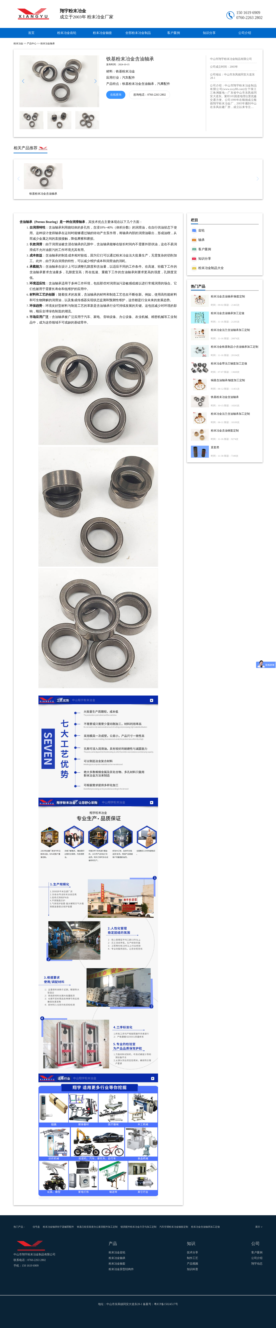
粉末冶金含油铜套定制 (225, 430)
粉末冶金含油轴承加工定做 (227, 313)
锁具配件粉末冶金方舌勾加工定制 (138, 1226)
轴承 (198, 239)
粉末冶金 (18, 43)
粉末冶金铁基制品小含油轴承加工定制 (234, 346)
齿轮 (198, 230)
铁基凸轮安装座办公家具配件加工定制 (97, 1226)
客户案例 (173, 33)
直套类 (215, 447)
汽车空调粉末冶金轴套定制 (173, 1226)
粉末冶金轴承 (47, 43)
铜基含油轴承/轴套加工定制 (228, 380)
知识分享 (209, 33)
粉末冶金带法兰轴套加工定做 (229, 363)
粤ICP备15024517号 (166, 1304)
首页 (31, 33)
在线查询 (115, 94)
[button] (95, 81)
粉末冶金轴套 (102, 33)
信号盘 (36, 1226)
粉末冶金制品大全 (207, 268)
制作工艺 (192, 1258)
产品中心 (31, 43)
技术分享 (192, 1252)
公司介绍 (244, 33)
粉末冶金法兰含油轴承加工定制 (230, 330)
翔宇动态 (256, 1263)
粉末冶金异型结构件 (121, 1269)
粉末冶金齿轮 (66, 33)
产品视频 (192, 1263)
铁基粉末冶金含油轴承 (225, 397)
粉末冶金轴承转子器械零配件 (58, 1226)
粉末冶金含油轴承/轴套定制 (228, 296)
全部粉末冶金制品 (138, 33)
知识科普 (192, 1269)
